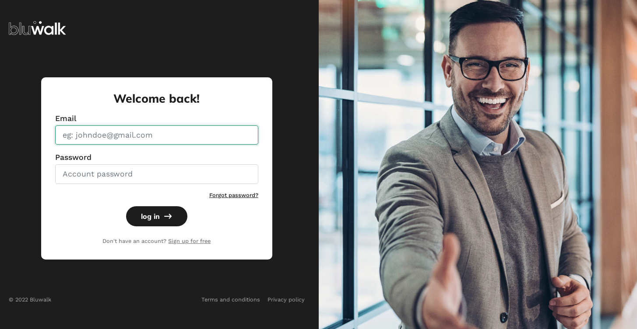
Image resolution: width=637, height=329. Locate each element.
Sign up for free (189, 241)
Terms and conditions (230, 299)
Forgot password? (233, 195)
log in (156, 216)
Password (73, 157)
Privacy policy (286, 299)
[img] (37, 27)
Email (65, 118)
